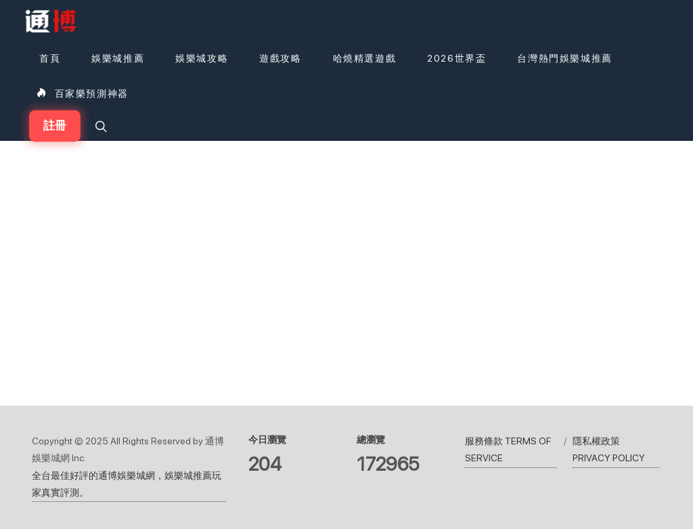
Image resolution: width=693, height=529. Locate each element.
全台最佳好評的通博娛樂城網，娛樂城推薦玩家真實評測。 (126, 484)
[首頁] (47, 58)
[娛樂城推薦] (117, 58)
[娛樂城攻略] (201, 58)
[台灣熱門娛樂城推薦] (564, 58)
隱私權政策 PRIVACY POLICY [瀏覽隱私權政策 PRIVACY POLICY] (609, 449)
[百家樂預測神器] (82, 93)
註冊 (55, 125)
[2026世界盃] (456, 58)
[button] (99, 126)
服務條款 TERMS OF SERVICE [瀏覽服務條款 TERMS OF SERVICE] (508, 449)
